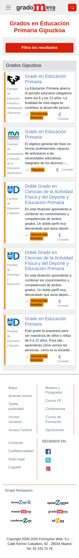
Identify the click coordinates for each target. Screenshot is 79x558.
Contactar (15, 443)
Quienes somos (20, 396)
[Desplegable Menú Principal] (8, 7)
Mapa (12, 388)
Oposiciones (55, 430)
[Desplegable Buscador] (72, 7)
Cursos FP (54, 400)
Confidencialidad (20, 451)
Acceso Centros (20, 430)
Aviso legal (16, 459)
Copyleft (14, 467)
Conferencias (55, 409)
